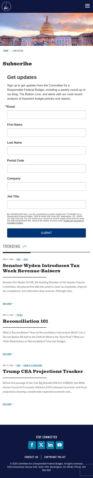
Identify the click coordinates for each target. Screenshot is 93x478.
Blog (18, 259)
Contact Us (31, 457)
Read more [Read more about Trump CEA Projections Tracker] (7, 404)
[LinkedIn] (50, 445)
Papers (20, 315)
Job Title (13, 196)
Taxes (25, 259)
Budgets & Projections (32, 365)
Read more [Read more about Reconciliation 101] (7, 354)
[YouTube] (59, 445)
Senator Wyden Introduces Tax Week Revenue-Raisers (41, 268)
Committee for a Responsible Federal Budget (6, 6)
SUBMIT (46, 232)
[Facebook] (32, 445)
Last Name (14, 142)
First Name (14, 124)
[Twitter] (41, 445)
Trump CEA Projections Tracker (43, 372)
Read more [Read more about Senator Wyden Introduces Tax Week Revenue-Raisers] (7, 304)
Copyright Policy (55, 457)
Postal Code (15, 160)
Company (14, 178)
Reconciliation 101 (25, 321)
